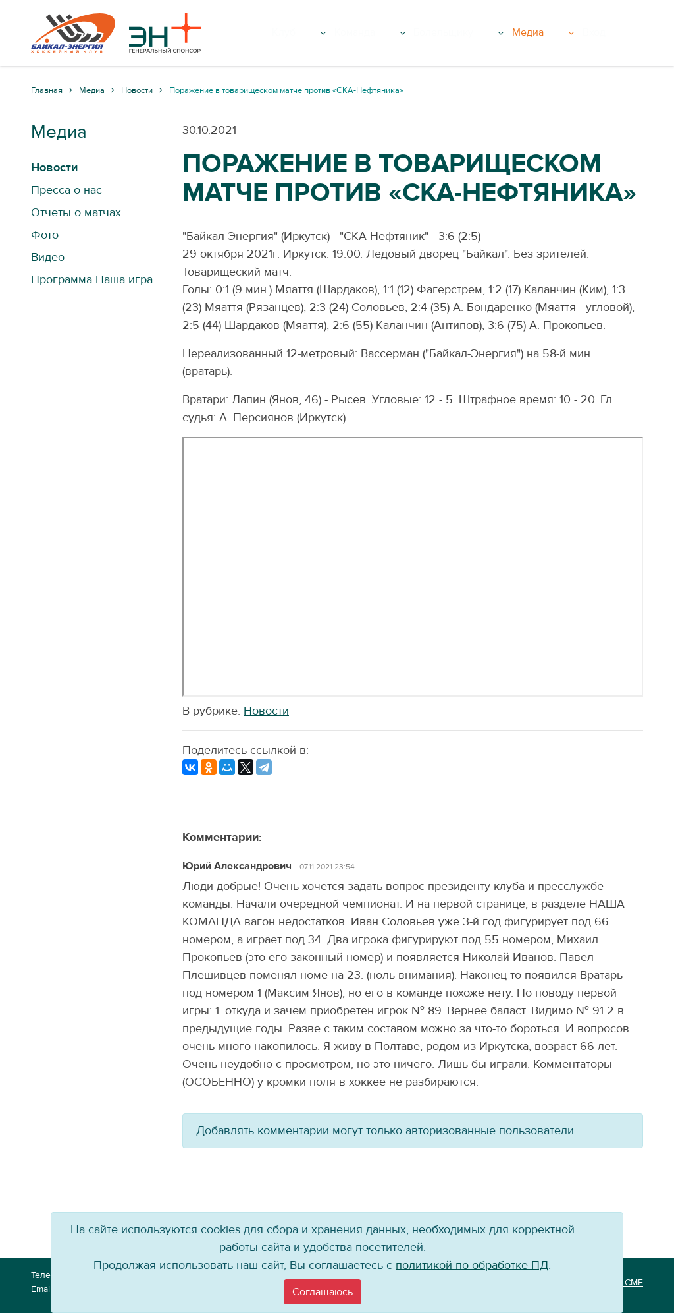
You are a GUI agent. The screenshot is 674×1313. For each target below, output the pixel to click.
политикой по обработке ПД (472, 1265)
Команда (435, 33)
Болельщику (511, 33)
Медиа (581, 33)
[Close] (322, 1291)
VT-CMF (627, 1283)
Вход (624, 33)
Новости (266, 710)
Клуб (378, 33)
